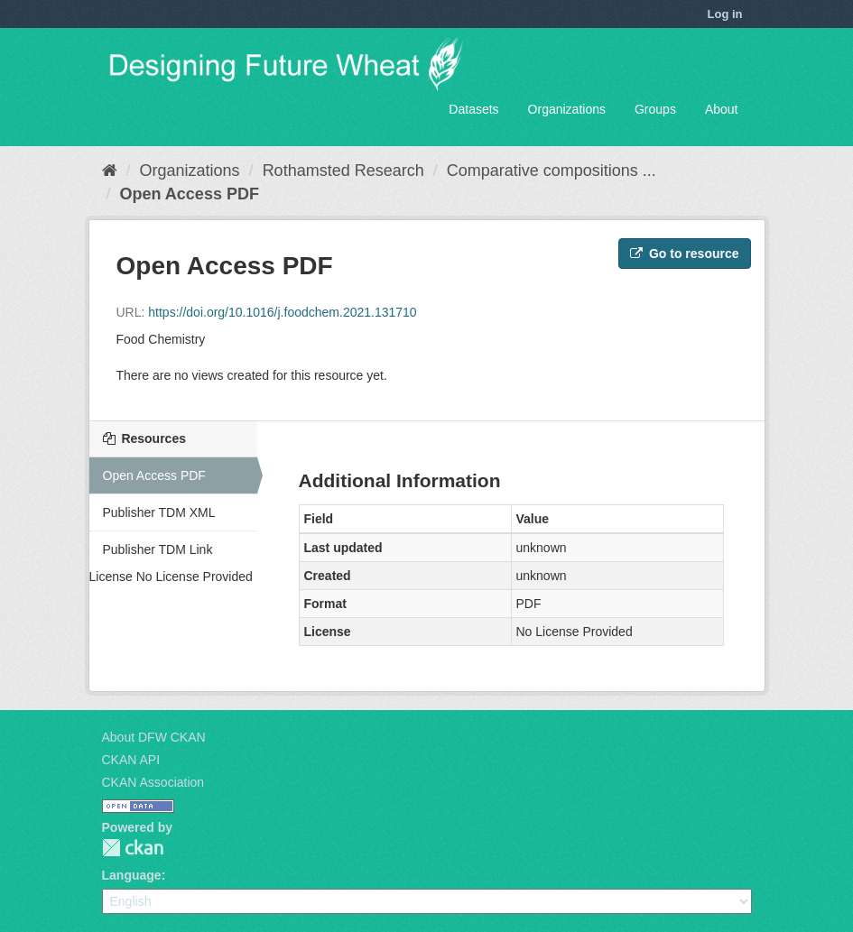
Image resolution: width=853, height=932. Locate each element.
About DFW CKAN (154, 737)
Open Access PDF (189, 194)
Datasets (473, 109)
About (721, 109)
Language (132, 875)
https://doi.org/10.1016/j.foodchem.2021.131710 (282, 312)
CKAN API (131, 759)
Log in (725, 14)
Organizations (567, 109)
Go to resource (684, 253)
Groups (655, 109)
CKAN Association (153, 782)
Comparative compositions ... (551, 170)
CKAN (132, 847)
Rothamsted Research (343, 170)
